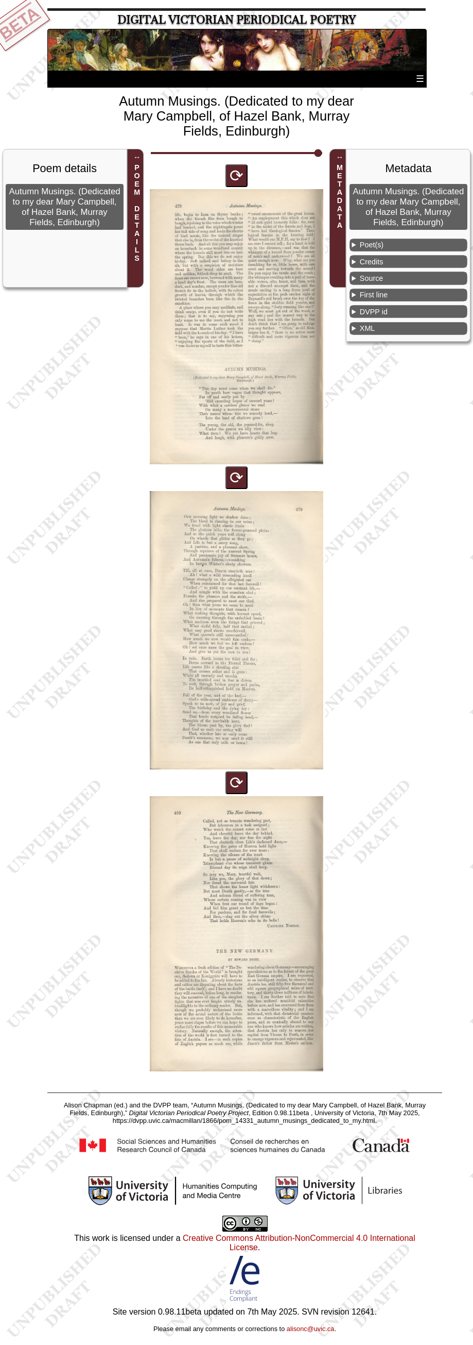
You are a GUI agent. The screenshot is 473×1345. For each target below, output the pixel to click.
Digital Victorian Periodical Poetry (236, 20)
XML (367, 328)
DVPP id (374, 312)
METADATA (340, 196)
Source (371, 278)
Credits (371, 262)
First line (374, 295)
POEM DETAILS (137, 212)
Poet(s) (371, 245)
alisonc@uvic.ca (311, 1329)
